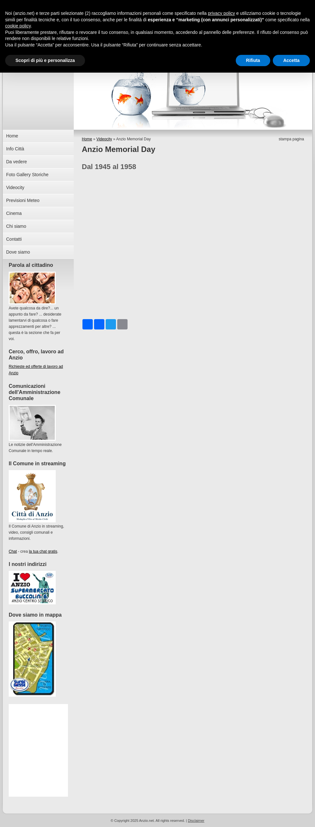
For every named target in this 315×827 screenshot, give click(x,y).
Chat (13, 551)
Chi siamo (16, 226)
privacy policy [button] (221, 13)
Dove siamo (18, 252)
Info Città (15, 148)
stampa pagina (291, 139)
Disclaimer (196, 820)
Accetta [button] (291, 60)
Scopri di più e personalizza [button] (45, 60)
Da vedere (16, 161)
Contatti (14, 239)
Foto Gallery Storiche (27, 174)
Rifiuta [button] (253, 60)
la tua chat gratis (43, 551)
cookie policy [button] (18, 25)
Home (87, 139)
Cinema (14, 213)
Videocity (104, 139)
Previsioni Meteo (23, 200)
